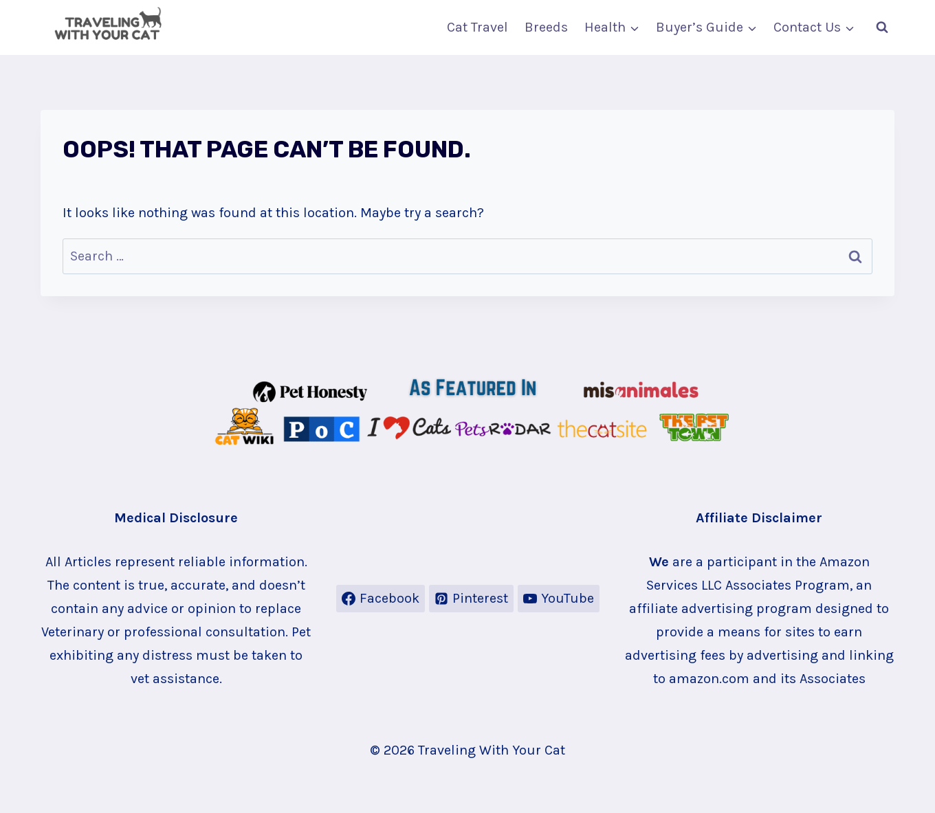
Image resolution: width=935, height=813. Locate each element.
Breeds (546, 27)
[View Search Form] (882, 27)
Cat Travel (477, 27)
